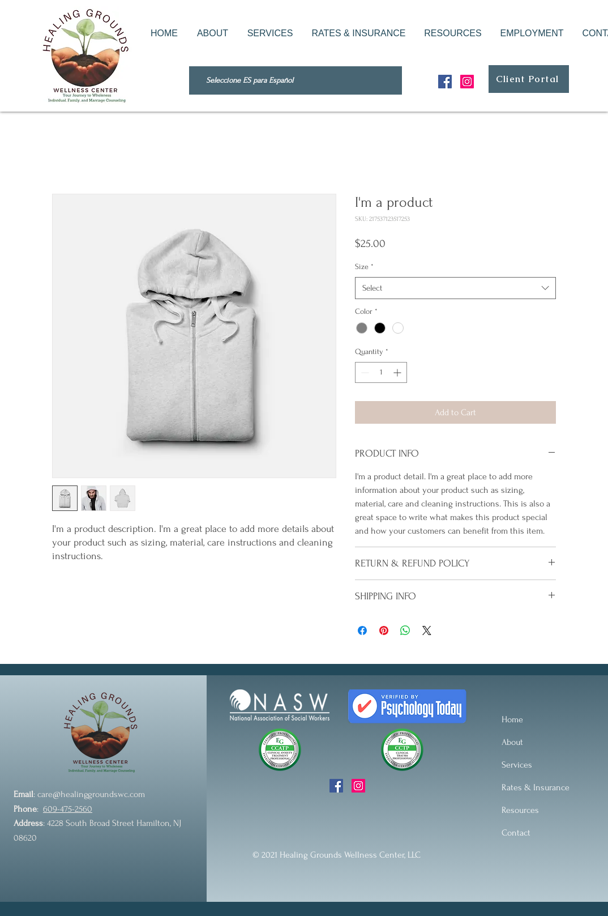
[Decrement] (364, 372)
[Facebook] (445, 81)
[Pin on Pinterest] (384, 630)
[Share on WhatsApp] (405, 630)
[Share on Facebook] (362, 630)
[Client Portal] (529, 79)
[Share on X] (427, 630)
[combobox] (455, 288)
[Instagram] (467, 81)
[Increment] (398, 372)
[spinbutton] (381, 372)
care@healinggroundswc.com (91, 794)
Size (364, 266)
